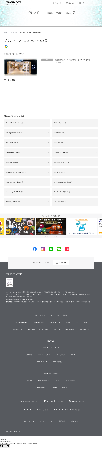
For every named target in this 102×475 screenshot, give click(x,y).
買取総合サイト (17, 329)
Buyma (64, 387)
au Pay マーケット (41, 387)
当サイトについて (28, 421)
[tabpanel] (51, 226)
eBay (85, 322)
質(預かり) (56, 329)
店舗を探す (82, 3)
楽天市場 (29, 355)
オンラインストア (55, 3)
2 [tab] (48, 237)
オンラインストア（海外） (59, 315)
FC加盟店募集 (69, 329)
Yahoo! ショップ (55, 322)
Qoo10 (55, 387)
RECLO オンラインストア (51, 348)
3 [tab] (50, 237)
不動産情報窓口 (84, 329)
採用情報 (62, 421)
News (28, 401)
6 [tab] (57, 237)
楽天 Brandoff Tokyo (21, 322)
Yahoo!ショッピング (44, 355)
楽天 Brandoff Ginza (38, 322)
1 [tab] (45, 237)
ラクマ (58, 380)
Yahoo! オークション (72, 322)
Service (76, 401)
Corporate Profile (35, 409)
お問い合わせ (74, 421)
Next (100, 226)
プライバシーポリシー (47, 421)
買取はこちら (70, 3)
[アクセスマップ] (60, 62)
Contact (61, 263)
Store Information (67, 409)
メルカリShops (60, 355)
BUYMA (73, 355)
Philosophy (53, 401)
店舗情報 (14, 32)
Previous (2, 226)
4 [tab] (52, 237)
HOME (6, 32)
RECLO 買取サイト (59, 362)
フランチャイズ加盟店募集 (51, 216)
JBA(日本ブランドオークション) (38, 329)
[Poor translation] (7, 446)
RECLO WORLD (42, 362)
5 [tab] (54, 237)
